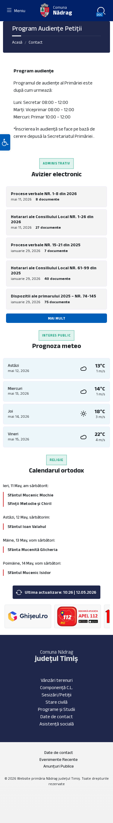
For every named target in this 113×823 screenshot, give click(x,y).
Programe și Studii (56, 709)
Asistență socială (56, 723)
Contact (35, 42)
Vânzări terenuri (57, 680)
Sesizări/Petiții (56, 694)
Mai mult (56, 318)
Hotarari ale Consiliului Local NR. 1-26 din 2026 (52, 219)
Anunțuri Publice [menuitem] (58, 766)
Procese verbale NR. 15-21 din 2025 (45, 244)
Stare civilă (56, 702)
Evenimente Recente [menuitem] (58, 759)
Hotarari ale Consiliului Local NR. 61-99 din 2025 (53, 270)
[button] (5, 142)
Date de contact (56, 716)
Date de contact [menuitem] (58, 752)
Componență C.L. (56, 687)
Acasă (17, 42)
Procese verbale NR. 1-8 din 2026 (44, 193)
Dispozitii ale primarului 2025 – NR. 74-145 (53, 296)
